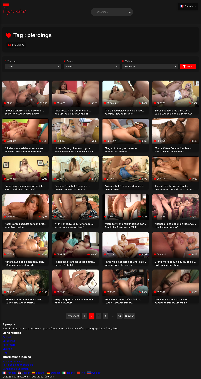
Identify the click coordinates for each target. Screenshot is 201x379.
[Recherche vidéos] (129, 12)
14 (120, 316)
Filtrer (188, 66)
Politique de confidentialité (17, 365)
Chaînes (7, 348)
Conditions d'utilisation (15, 369)
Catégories (8, 341)
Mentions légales (12, 361)
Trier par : (11, 61)
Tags (5, 352)
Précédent (72, 316)
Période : (128, 61)
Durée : (69, 61)
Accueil (6, 337)
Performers (8, 345)
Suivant (130, 316)
